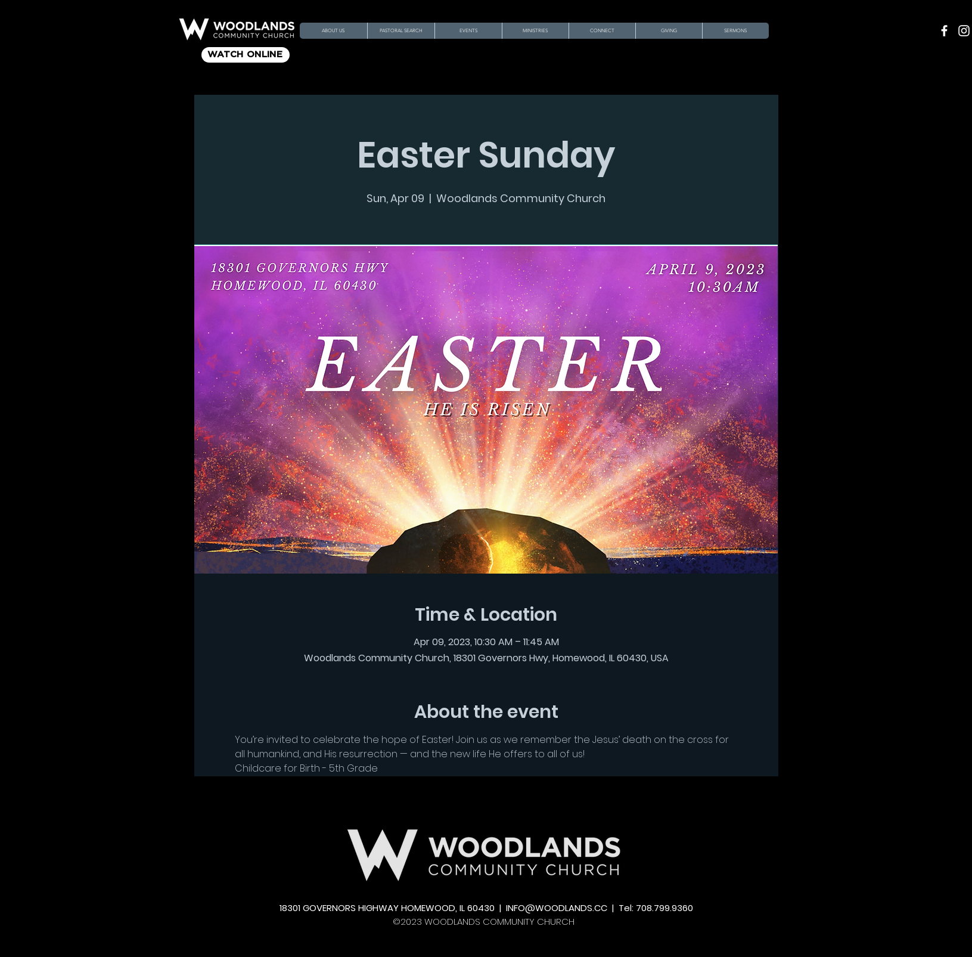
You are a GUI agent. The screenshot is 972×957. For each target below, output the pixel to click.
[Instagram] (964, 30)
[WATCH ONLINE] (245, 55)
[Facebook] (944, 30)
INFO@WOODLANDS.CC (556, 908)
